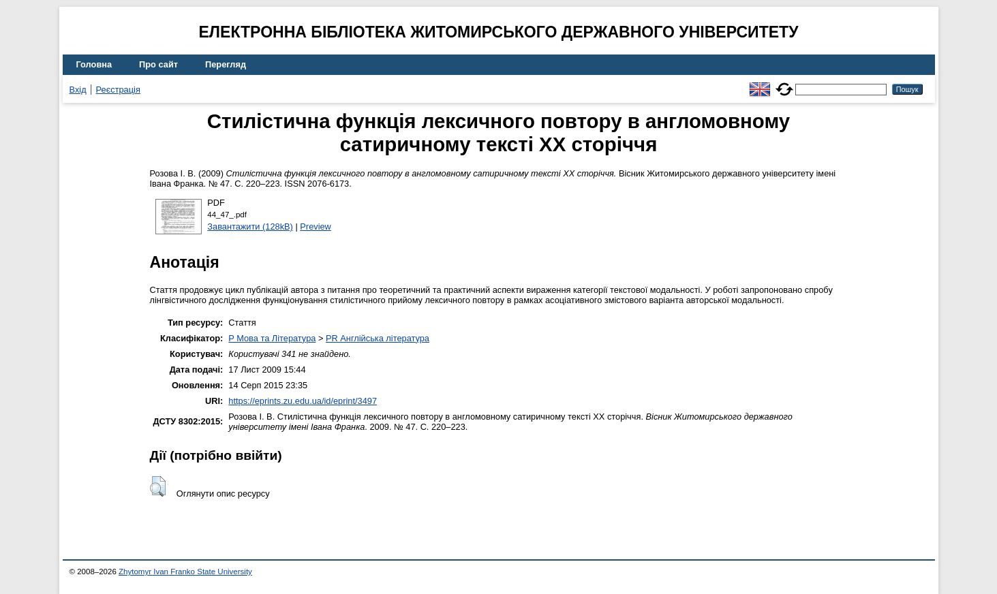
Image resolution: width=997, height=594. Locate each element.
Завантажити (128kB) (250, 226)
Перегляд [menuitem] (225, 64)
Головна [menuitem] (94, 64)
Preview (315, 226)
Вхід (78, 89)
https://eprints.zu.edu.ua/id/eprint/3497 (302, 401)
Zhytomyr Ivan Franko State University (185, 571)
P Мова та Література (272, 338)
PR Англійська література (377, 338)
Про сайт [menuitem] (158, 64)
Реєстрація (118, 89)
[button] (158, 486)
